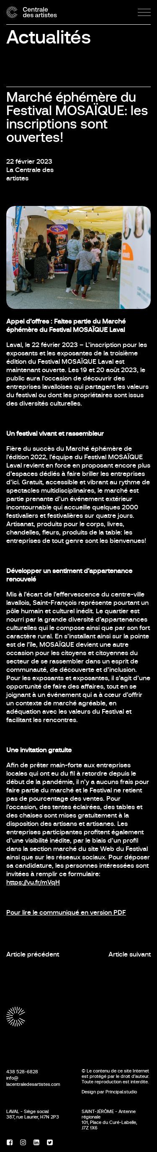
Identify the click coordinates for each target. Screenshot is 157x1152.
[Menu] (144, 12)
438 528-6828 (22, 1071)
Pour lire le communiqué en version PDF (66, 912)
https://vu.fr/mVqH (33, 882)
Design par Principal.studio (109, 1091)
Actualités (48, 37)
